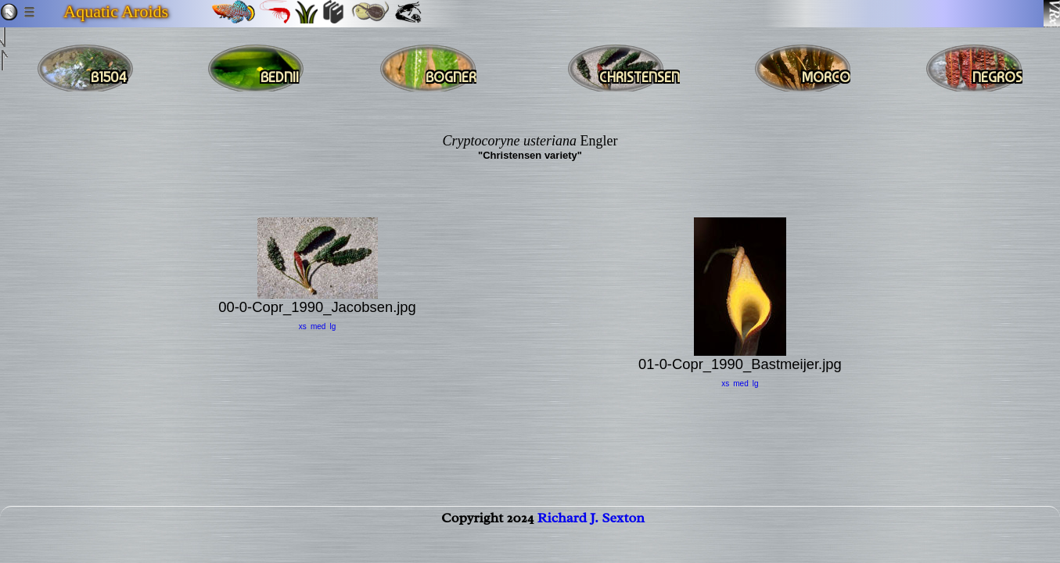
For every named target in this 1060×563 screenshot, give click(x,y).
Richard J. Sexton (591, 532)
